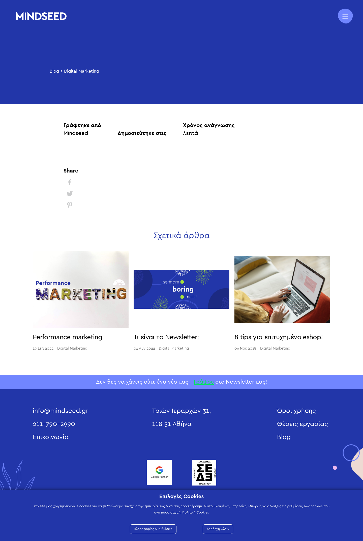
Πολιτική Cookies (195, 512)
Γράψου (204, 382)
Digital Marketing (81, 71)
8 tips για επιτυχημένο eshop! (278, 337)
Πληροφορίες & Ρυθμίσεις (153, 529)
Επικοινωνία (51, 437)
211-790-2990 (54, 424)
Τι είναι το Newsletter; (166, 337)
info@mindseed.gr (60, 411)
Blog (54, 71)
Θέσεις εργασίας (302, 424)
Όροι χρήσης (296, 411)
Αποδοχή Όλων (218, 529)
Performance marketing (67, 337)
